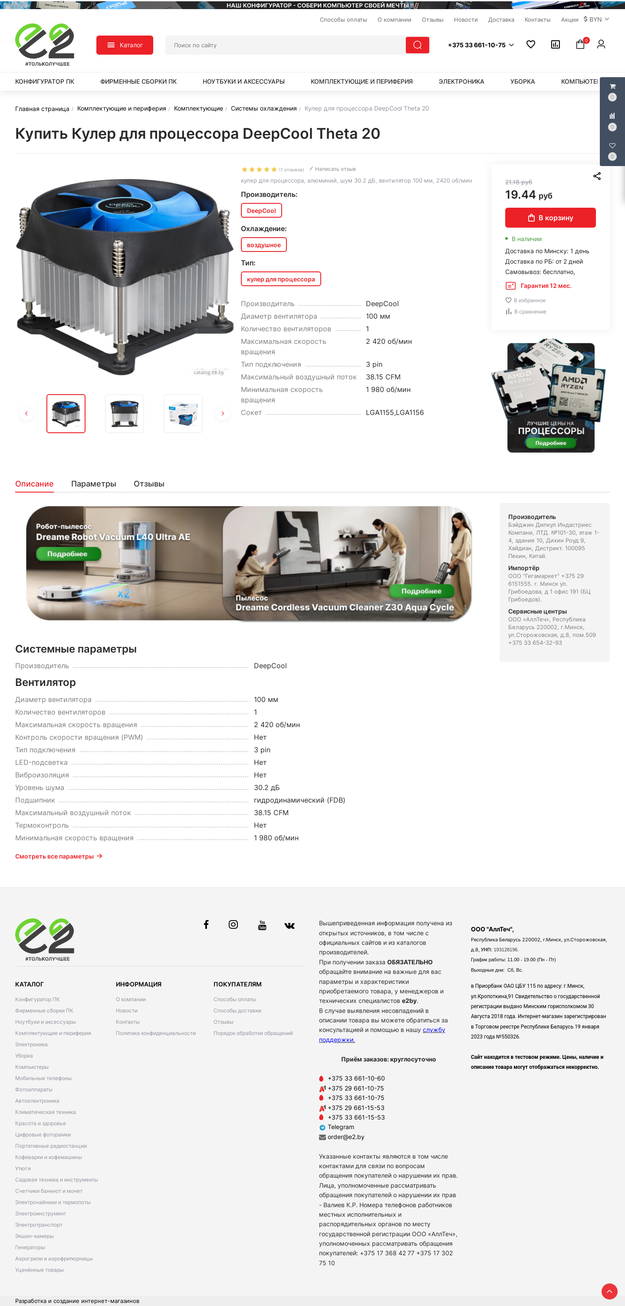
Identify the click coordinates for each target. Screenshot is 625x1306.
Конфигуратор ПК (44, 81)
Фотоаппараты (34, 1089)
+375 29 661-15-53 (356, 1107)
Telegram (336, 1126)
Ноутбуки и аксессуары (244, 81)
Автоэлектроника (37, 1100)
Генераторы (30, 1247)
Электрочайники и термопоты (53, 1202)
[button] (597, 19)
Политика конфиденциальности (156, 1033)
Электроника (461, 81)
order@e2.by (346, 1136)
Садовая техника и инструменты (56, 1179)
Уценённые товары (39, 1270)
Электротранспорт (38, 1224)
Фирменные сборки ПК (138, 81)
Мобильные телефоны (43, 1078)
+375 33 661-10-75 (356, 1097)
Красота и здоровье (40, 1123)
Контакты (128, 1022)
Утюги (23, 1168)
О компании (131, 999)
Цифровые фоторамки (43, 1134)
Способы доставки (237, 1010)
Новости (127, 1010)
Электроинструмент (40, 1213)
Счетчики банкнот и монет (48, 1191)
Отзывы (224, 1022)
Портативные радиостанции (51, 1146)
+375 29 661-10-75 (356, 1088)
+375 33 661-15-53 (356, 1117)
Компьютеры (583, 81)
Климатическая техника (45, 1112)
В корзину (550, 217)
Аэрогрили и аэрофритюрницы (54, 1258)
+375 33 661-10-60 (356, 1078)
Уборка (522, 81)
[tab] (38, 484)
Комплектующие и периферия (362, 81)
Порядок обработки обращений (253, 1033)
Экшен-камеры (34, 1236)
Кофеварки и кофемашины (48, 1157)
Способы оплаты (235, 999)
